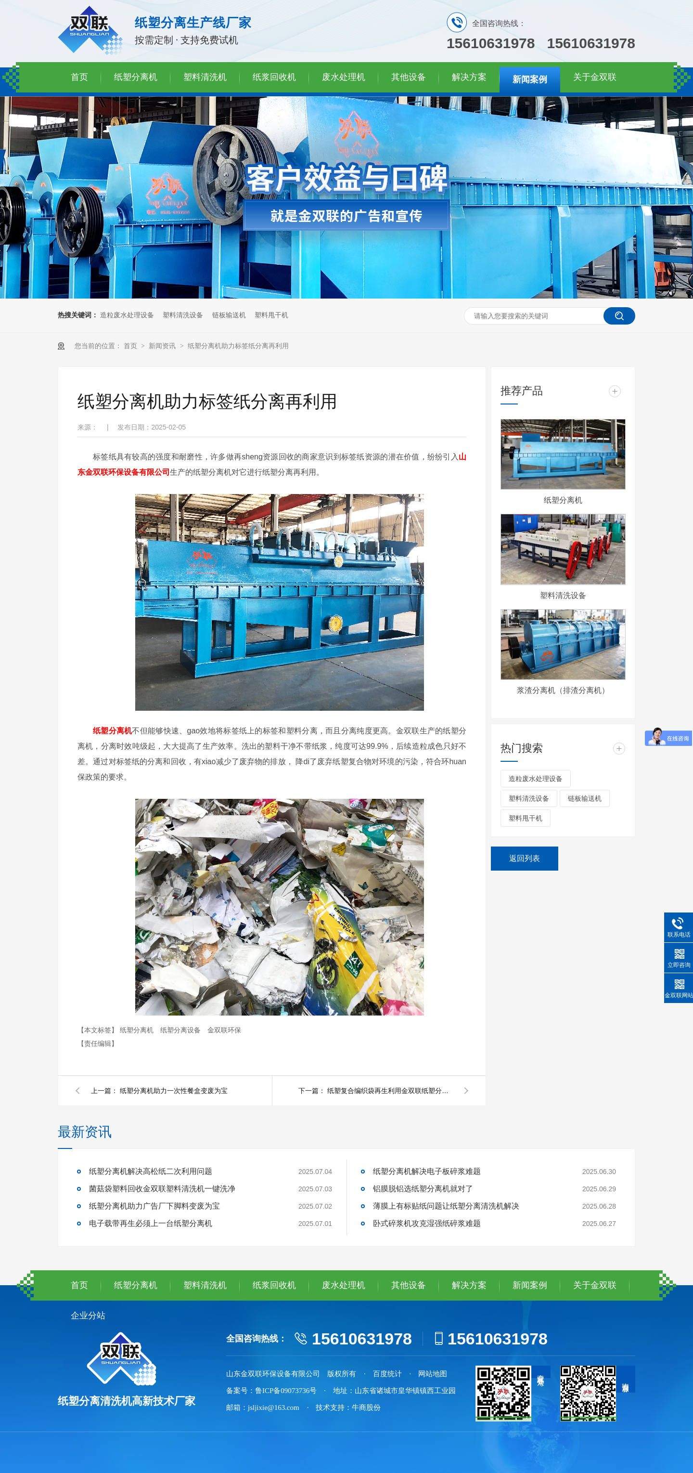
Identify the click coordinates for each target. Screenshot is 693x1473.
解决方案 (469, 77)
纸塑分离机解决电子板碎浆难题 (427, 1171)
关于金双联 (594, 77)
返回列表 (524, 858)
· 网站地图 (429, 1374)
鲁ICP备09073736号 (286, 1391)
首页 (79, 77)
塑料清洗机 (205, 77)
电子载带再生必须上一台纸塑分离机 (150, 1223)
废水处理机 (343, 77)
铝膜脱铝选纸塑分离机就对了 (423, 1189)
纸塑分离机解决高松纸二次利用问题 (150, 1171)
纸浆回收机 (274, 77)
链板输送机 (229, 315)
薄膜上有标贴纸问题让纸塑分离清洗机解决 (446, 1206)
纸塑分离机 (135, 77)
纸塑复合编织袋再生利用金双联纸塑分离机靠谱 (389, 1091)
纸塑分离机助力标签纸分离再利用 (238, 346)
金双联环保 (224, 1030)
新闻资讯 (163, 346)
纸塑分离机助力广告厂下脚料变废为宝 (154, 1206)
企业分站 (88, 1315)
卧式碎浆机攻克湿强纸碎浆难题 (427, 1223)
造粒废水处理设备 (127, 315)
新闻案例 (530, 79)
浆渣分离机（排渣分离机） (563, 690)
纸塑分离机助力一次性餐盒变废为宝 (174, 1091)
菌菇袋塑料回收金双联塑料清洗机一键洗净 (162, 1189)
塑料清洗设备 (183, 315)
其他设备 (408, 77)
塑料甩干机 (271, 315)
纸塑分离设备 (181, 1030)
